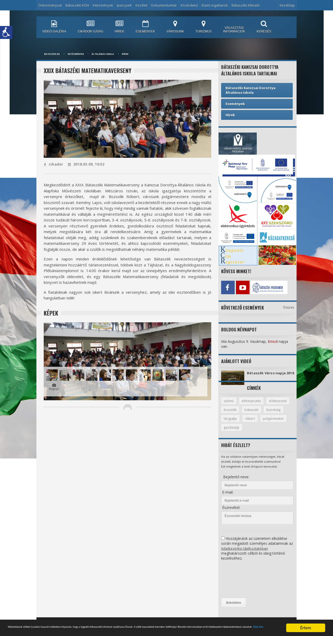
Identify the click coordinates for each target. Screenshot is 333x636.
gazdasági (261, 432)
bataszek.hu (52, 54)
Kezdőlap (287, 5)
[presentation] (242, 584)
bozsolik (257, 413)
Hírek (125, 54)
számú (229, 404)
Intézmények (103, 5)
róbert (273, 423)
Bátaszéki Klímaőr (246, 5)
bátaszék (279, 413)
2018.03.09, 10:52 (85, 164)
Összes (288, 306)
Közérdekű (189, 5)
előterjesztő (233, 413)
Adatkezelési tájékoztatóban (245, 552)
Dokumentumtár (164, 5)
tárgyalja (253, 423)
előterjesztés (252, 404)
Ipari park (124, 5)
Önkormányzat (50, 5)
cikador (53, 164)
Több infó (138, 629)
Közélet (142, 5)
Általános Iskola (103, 54)
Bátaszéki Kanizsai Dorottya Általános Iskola (251, 90)
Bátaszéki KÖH (77, 5)
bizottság (231, 423)
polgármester (234, 432)
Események (235, 103)
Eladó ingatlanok (215, 5)
